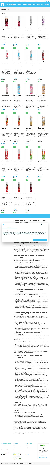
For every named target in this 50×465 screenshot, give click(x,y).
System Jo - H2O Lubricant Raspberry (31, 194)
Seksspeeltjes (15, 447)
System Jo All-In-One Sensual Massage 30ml (31, 29)
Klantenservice (46, 4)
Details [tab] (25, 227)
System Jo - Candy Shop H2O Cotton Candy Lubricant (30, 96)
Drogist (34, 4)
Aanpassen (25, 240)
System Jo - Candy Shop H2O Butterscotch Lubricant (43, 96)
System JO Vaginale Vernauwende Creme (6, 96)
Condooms (19, 4)
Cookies (20, 463)
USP (26, 450)
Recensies (27, 449)
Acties (38, 4)
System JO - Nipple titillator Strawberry (43, 62)
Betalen (27, 447)
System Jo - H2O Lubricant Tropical (31, 162)
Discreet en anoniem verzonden (35, 1)
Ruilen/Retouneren (29, 446)
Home (14, 4)
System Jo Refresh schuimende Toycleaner (18, 63)
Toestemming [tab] (9, 227)
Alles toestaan (39, 240)
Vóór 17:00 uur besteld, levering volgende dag (22, 1)
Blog (42, 4)
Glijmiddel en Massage (17, 446)
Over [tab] (40, 227)
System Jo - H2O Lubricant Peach (6, 128)
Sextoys (30, 4)
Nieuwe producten (16, 450)
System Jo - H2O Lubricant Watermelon (6, 162)
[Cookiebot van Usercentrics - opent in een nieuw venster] (42, 224)
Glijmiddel (25, 4)
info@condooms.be (5, 449)
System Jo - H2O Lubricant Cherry (6, 28)
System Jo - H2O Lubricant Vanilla (31, 128)
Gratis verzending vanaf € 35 (8, 1)
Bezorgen (27, 448)
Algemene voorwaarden (13, 463)
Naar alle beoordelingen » (43, 457)
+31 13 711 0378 (4, 448)
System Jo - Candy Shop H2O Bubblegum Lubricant (18, 96)
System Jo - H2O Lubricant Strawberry (6, 194)
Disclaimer (6, 463)
